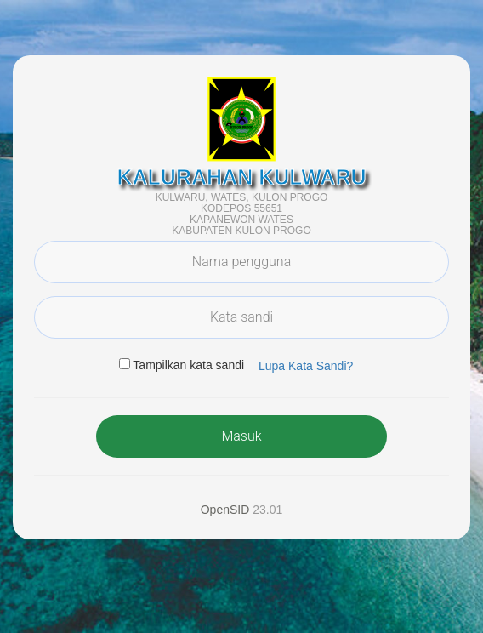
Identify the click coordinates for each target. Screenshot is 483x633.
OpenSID (225, 509)
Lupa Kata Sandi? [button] (306, 366)
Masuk (241, 436)
